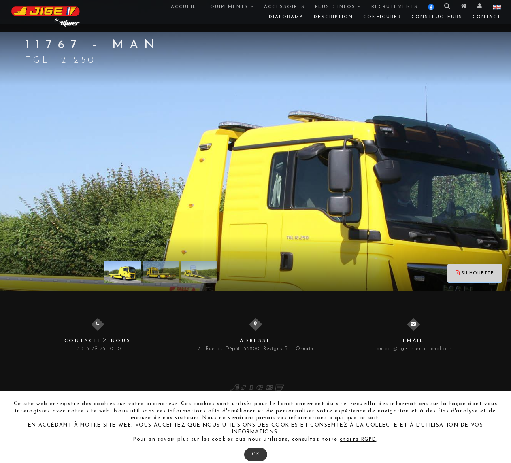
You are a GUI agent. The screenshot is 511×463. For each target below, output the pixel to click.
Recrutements (394, 7)
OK (256, 454)
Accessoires (284, 7)
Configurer (382, 17)
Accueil (183, 7)
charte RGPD (358, 439)
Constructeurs (436, 17)
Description (333, 17)
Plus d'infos (338, 6)
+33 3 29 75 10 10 (97, 348)
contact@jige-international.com (413, 348)
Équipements (230, 6)
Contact (487, 17)
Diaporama (286, 17)
